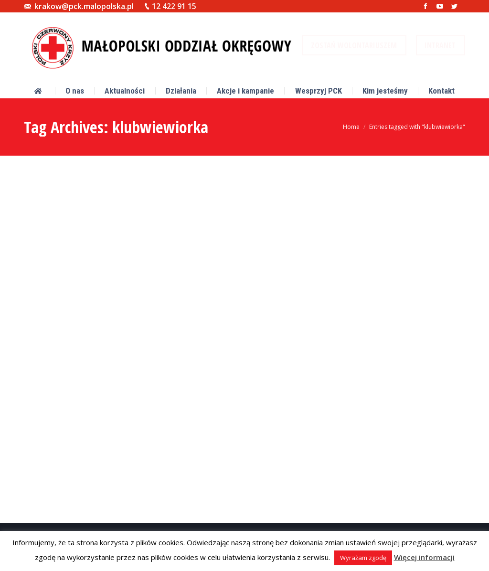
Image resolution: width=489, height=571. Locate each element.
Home (351, 127)
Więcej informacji (424, 557)
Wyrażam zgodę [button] (363, 557)
